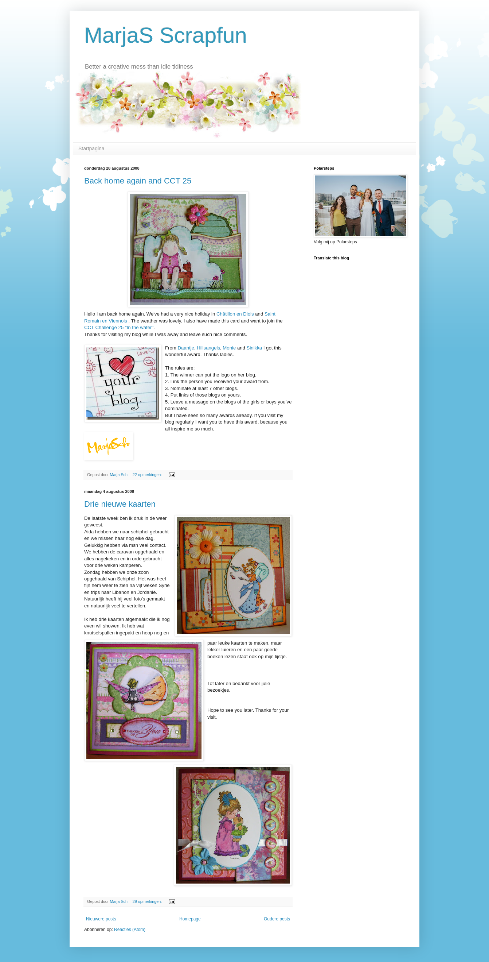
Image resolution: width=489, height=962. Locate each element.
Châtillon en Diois (235, 314)
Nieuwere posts (101, 919)
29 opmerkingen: (148, 901)
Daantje (185, 348)
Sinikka (254, 348)
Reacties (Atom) (129, 929)
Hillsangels (208, 348)
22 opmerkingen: (148, 474)
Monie (229, 348)
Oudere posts (277, 919)
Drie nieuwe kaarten (120, 504)
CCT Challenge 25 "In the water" (118, 327)
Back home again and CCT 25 (137, 180)
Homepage (190, 919)
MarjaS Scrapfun (165, 35)
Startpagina (91, 148)
